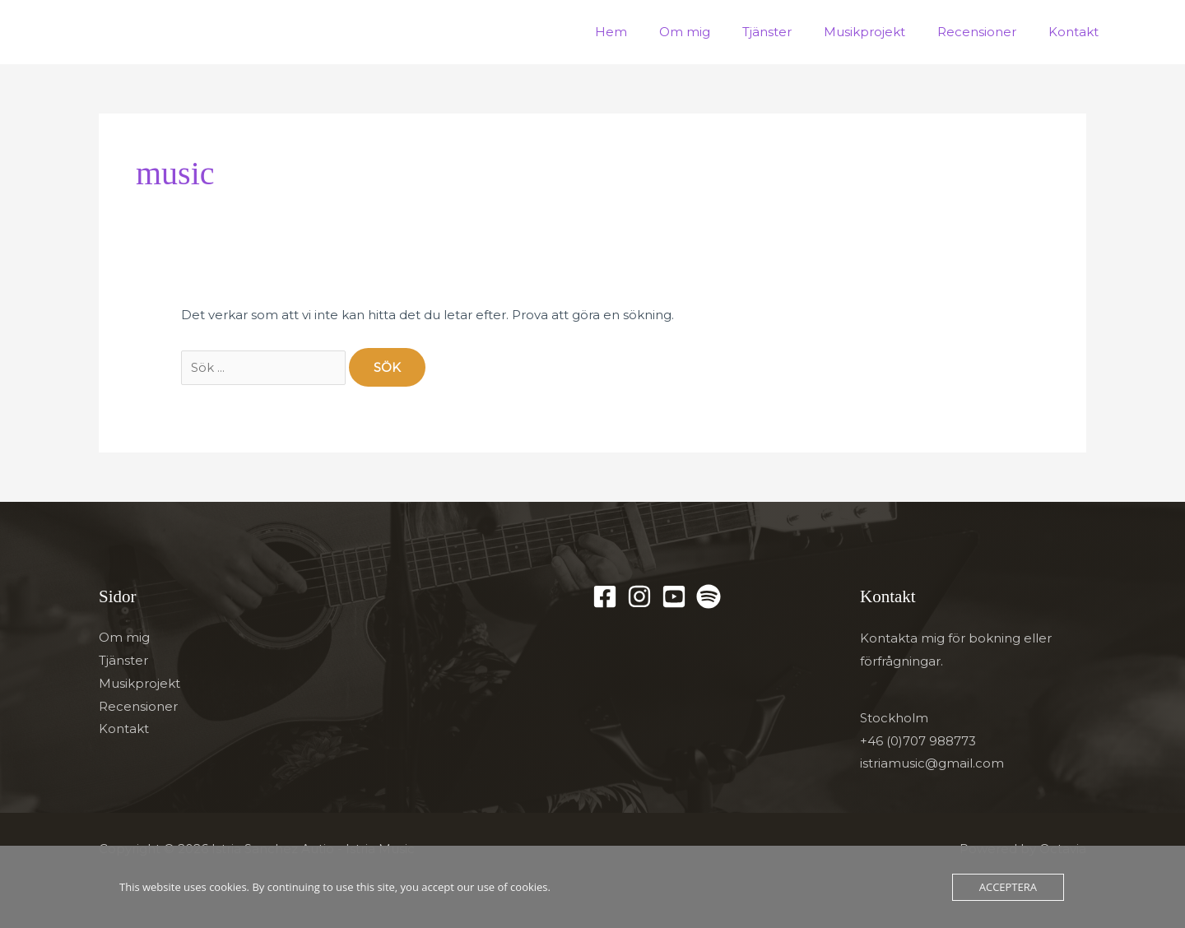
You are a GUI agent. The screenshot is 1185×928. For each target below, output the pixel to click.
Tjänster (793, 31)
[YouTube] (674, 596)
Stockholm (894, 718)
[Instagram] (639, 596)
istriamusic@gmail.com (932, 765)
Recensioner (988, 31)
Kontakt (1078, 31)
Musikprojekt (883, 31)
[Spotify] (708, 596)
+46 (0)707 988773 (918, 741)
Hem (652, 31)
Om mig (718, 31)
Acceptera (1008, 886)
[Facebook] (604, 596)
